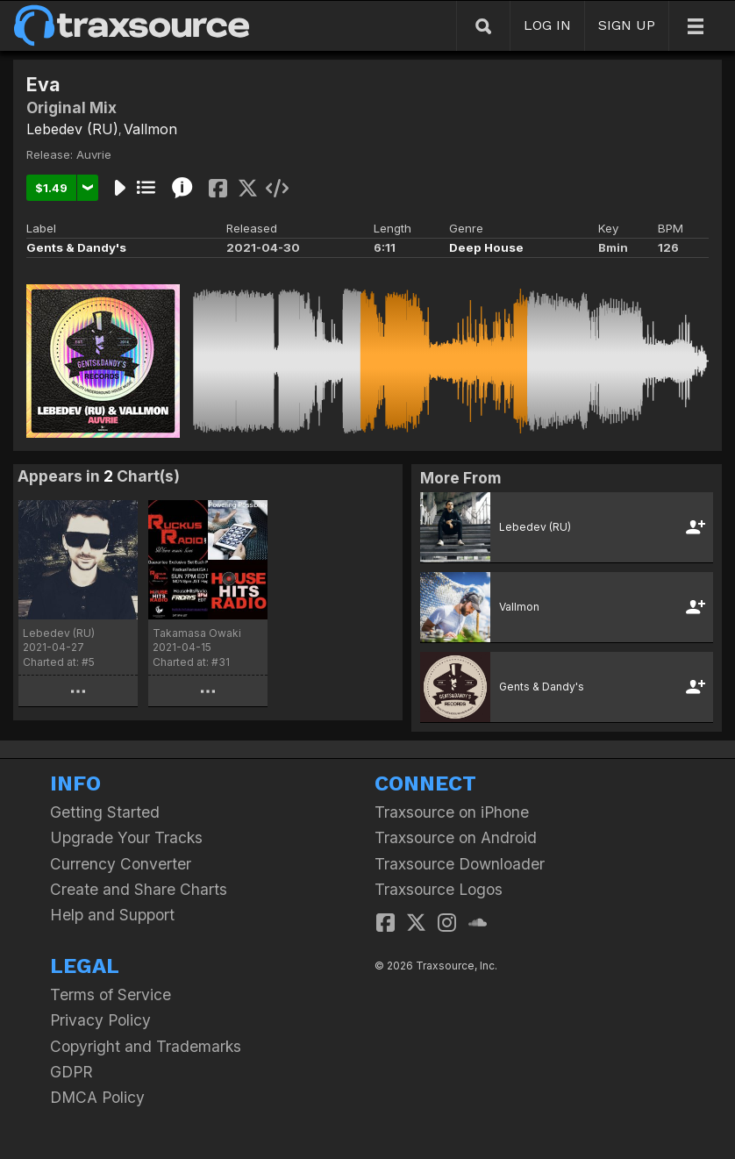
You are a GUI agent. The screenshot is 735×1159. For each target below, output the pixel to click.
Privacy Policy (100, 1020)
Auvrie (93, 154)
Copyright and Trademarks (145, 1046)
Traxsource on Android (456, 837)
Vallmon (150, 129)
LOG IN (547, 25)
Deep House (486, 247)
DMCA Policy (97, 1097)
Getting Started (105, 812)
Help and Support (112, 914)
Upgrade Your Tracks (126, 837)
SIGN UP (626, 25)
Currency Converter (120, 864)
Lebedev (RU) (72, 129)
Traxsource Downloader (460, 864)
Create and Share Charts (138, 889)
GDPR (71, 1071)
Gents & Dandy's (76, 247)
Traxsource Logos (439, 889)
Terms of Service (110, 994)
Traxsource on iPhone (452, 812)
